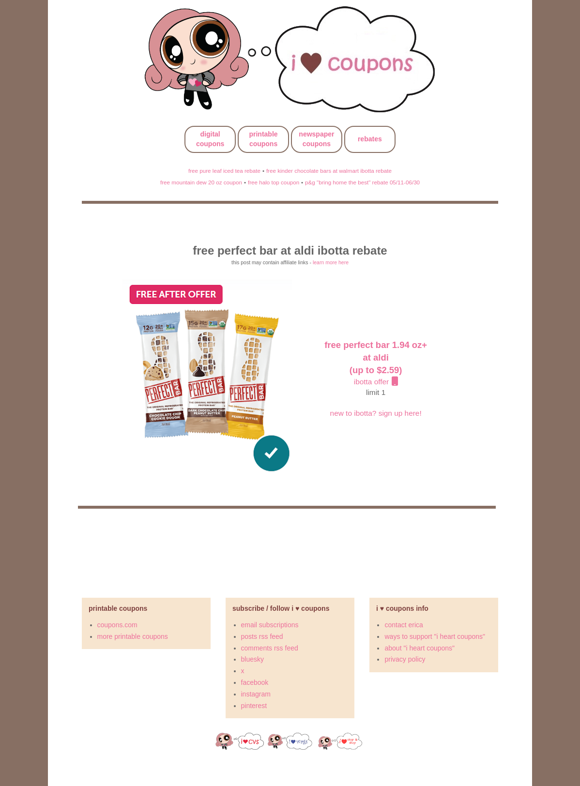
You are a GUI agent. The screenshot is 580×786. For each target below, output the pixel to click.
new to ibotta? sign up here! (376, 413)
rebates (370, 139)
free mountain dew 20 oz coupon (201, 182)
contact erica (403, 625)
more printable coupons (132, 636)
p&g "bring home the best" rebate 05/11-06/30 (362, 182)
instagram (256, 694)
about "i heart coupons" (419, 648)
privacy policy (404, 659)
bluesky (252, 659)
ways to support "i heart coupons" (434, 636)
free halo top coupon (273, 182)
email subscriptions (270, 625)
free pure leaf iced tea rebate (224, 170)
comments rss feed (269, 648)
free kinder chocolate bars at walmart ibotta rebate (329, 170)
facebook (255, 682)
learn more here (331, 262)
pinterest (254, 706)
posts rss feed (262, 636)
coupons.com (117, 625)
